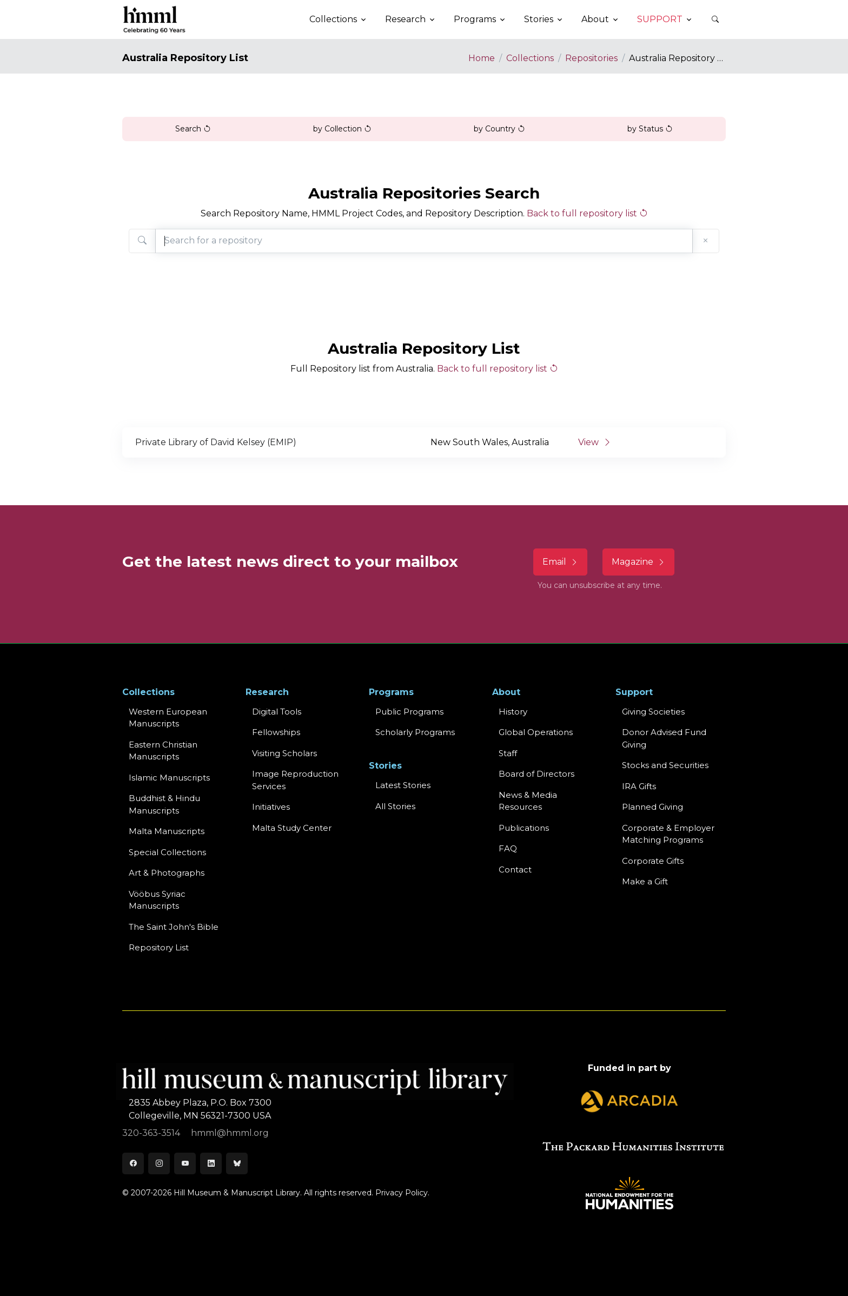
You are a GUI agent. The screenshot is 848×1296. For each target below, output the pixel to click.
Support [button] (660, 19)
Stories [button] (538, 19)
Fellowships (276, 732)
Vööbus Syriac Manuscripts (157, 900)
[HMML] (154, 19)
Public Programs (409, 711)
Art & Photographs (166, 873)
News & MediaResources (528, 801)
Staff (508, 753)
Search (193, 129)
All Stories (395, 806)
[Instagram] (159, 1163)
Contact (515, 869)
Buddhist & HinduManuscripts (164, 804)
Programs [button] (475, 19)
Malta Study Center (292, 828)
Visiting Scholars (284, 753)
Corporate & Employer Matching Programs (668, 834)
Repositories (591, 58)
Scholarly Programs (415, 732)
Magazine (638, 562)
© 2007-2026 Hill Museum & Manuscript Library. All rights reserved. (247, 1193)
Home (481, 58)
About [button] (595, 19)
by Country (499, 129)
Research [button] (405, 19)
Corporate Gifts (653, 861)
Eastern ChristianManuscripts (163, 750)
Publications (524, 828)
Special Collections (167, 852)
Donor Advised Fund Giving (664, 738)
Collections (530, 58)
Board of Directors (536, 774)
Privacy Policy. (402, 1193)
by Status (650, 129)
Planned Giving (652, 807)
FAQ (508, 848)
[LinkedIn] (211, 1163)
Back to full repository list (587, 213)
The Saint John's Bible (173, 927)
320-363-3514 (152, 1133)
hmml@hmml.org (230, 1133)
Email (560, 562)
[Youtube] (185, 1163)
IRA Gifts (639, 786)
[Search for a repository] (424, 241)
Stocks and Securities (665, 765)
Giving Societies (653, 711)
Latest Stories (402, 785)
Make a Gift (645, 881)
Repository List (159, 947)
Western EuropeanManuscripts (168, 717)
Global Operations (536, 732)
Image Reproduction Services (295, 780)
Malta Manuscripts (166, 831)
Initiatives (271, 807)
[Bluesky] (237, 1163)
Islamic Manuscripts (169, 777)
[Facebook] (133, 1163)
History (513, 711)
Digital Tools (276, 711)
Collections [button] (333, 19)
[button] (715, 19)
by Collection (342, 129)
